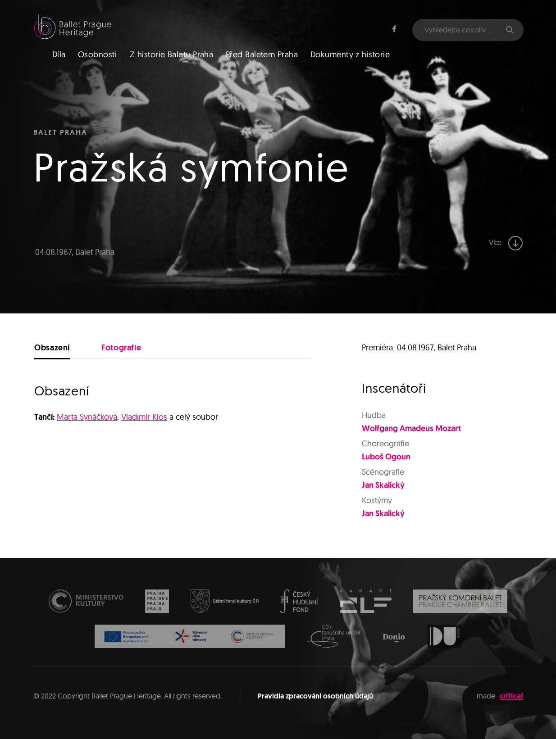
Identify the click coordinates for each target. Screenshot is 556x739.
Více (506, 243)
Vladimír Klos (144, 417)
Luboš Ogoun (386, 456)
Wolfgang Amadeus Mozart (411, 427)
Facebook (394, 28)
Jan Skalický (383, 484)
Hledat (509, 29)
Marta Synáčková (87, 417)
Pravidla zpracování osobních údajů (315, 696)
